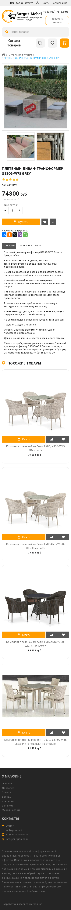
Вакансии (7, 805)
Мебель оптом (11, 810)
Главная (7, 783)
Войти (45, 3)
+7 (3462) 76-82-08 (55, 11)
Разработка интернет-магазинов (22, 904)
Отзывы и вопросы (29, 245)
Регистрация (59, 3)
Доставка (8, 788)
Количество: (10, 205)
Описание (9, 245)
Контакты (8, 801)
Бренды (7, 796)
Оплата (6, 792)
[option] (21, 146)
